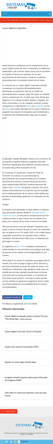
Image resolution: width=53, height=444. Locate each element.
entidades (17, 187)
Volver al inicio (8, 411)
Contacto (22, 434)
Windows (35, 20)
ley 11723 (20, 246)
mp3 (28, 106)
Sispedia (48, 20)
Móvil (8, 20)
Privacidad (30, 434)
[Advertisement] (18, 46)
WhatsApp (15, 20)
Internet (28, 20)
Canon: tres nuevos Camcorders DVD (21, 346)
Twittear (27, 297)
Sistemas (21, 6)
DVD (7, 109)
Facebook (22, 20)
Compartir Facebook (12, 297)
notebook (39, 106)
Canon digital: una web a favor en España (23, 331)
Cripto (4, 20)
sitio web (35, 212)
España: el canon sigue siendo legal (20, 362)
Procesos (42, 20)
